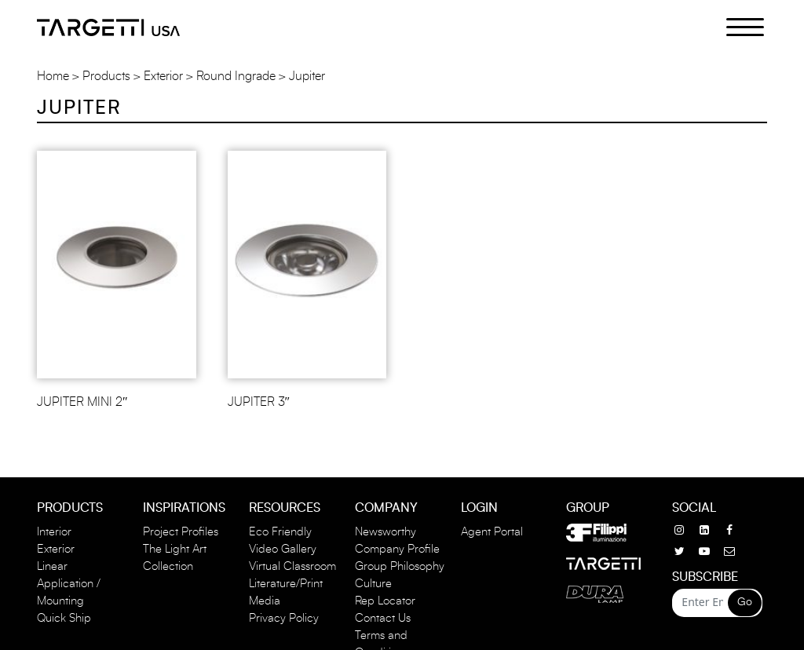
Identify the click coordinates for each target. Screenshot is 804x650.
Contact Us (383, 618)
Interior (54, 532)
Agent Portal (492, 532)
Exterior (163, 76)
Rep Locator (385, 601)
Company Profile (397, 549)
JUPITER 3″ (259, 402)
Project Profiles (180, 532)
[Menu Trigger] (736, 26)
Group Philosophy (399, 566)
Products (106, 76)
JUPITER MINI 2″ (82, 402)
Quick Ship (64, 618)
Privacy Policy (284, 618)
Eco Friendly (280, 532)
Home (53, 76)
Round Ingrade (236, 76)
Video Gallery (282, 549)
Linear (52, 566)
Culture (373, 584)
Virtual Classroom (292, 566)
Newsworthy (385, 532)
